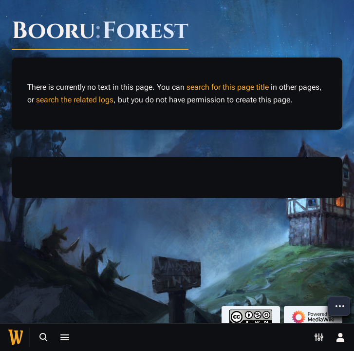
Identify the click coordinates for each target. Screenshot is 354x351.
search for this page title (227, 87)
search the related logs (74, 99)
